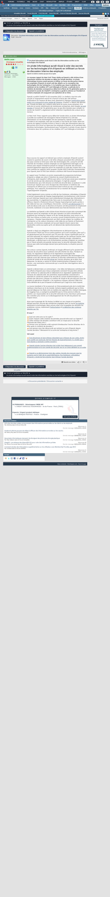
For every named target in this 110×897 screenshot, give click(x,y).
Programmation (77, 5)
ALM (42, 5)
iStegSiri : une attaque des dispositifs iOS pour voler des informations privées (30, 443)
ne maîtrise (80, 303)
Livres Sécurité (53, 13)
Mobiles (98, 5)
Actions (17, 18)
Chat (41, 2)
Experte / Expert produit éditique (25, 412)
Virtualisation (102, 8)
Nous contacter (61, 464)
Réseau (63, 8)
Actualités (17, 370)
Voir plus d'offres (70, 417)
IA (38, 5)
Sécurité (78, 8)
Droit (77, 2)
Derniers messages (6, 18)
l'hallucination (55, 307)
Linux (21, 8)
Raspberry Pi (54, 8)
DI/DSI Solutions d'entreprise (20, 5)
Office (91, 5)
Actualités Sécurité (20, 13)
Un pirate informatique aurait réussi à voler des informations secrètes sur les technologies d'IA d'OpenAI (53, 35)
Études (69, 2)
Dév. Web (62, 5)
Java (56, 5)
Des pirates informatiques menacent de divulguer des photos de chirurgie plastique (32, 438)
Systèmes (106, 5)
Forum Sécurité (32, 13)
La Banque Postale (24, 414)
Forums (11, 2)
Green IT (70, 8)
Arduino (27, 8)
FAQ (28, 2)
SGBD (86, 5)
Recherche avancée (102, 18)
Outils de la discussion (69, 52)
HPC (42, 8)
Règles (41, 18)
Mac (47, 8)
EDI (69, 5)
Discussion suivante (54, 381)
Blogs (34, 2)
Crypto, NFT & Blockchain (63, 11)
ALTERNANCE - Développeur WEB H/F (27, 404)
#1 (85, 56)
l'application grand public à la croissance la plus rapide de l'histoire (56, 101)
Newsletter (51, 2)
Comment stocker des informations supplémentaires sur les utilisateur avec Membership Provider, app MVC (40, 447)
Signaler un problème (36, 31)
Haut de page (82, 464)
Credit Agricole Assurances (28, 406)
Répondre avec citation (68, 362)
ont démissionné (74, 204)
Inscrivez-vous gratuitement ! (43, 16)
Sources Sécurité (84, 13)
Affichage (82, 52)
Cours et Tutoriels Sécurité (68, 13)
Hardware (36, 8)
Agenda (30, 18)
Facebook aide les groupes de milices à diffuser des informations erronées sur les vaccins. (33, 431)
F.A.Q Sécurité (43, 13)
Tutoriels (20, 2)
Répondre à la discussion (14, 31)
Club (84, 2)
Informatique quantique (46, 11)
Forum (9, 23)
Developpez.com (72, 464)
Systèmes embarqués (89, 8)
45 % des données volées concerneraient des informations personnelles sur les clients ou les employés (38, 423)
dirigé (52, 259)
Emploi (61, 2)
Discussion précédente (37, 381)
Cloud (33, 5)
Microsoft (49, 5)
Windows (15, 8)
